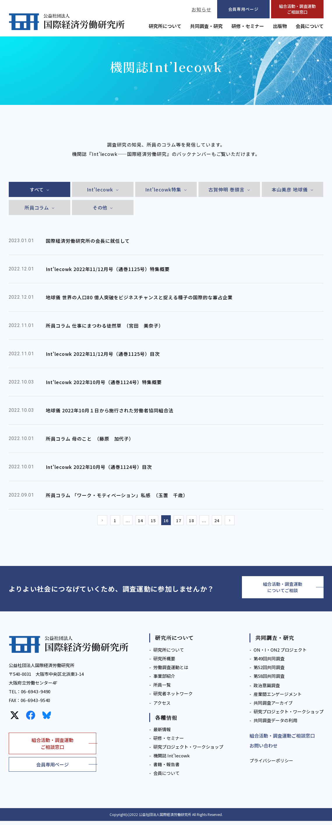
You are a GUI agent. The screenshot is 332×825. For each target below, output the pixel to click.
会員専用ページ (52, 768)
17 (181, 521)
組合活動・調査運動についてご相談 (283, 590)
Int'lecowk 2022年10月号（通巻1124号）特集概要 (104, 382)
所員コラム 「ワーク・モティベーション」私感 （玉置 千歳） (117, 495)
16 (166, 521)
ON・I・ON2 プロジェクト (280, 654)
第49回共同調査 (269, 662)
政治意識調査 (267, 689)
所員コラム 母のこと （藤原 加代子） (90, 438)
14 (137, 521)
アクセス (162, 707)
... (122, 521)
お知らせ (201, 9)
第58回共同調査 (269, 680)
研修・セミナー (247, 25)
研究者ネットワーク (173, 697)
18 (195, 521)
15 (151, 521)
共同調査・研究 (206, 25)
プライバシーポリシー (271, 764)
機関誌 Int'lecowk (171, 760)
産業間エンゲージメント (278, 698)
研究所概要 (164, 662)
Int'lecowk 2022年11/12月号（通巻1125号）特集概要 (108, 268)
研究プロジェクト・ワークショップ (188, 751)
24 (224, 521)
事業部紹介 (164, 680)
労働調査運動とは (170, 671)
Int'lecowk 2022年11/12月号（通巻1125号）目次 (103, 353)
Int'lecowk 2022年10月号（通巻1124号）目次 (99, 466)
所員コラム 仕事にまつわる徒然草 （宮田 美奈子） (105, 325)
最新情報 (162, 733)
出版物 (280, 25)
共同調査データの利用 (275, 724)
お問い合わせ (263, 749)
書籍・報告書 (166, 768)
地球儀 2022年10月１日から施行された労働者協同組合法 (109, 410)
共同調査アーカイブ (273, 707)
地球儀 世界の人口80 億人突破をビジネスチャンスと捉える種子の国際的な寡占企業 (139, 297)
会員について (310, 25)
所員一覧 (162, 689)
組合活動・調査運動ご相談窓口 (297, 9)
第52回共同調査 (269, 671)
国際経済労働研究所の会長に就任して (88, 240)
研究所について (165, 25)
